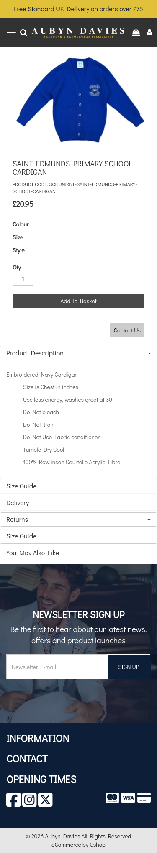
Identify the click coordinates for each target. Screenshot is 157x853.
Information (37, 738)
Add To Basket (78, 301)
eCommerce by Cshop (78, 844)
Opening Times (41, 778)
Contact (27, 758)
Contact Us (127, 330)
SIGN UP (128, 667)
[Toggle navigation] (11, 32)
